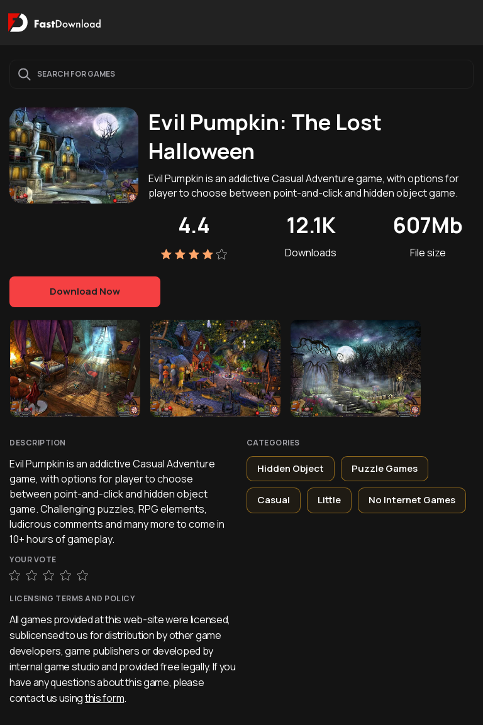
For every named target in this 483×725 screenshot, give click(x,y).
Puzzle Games (385, 468)
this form (104, 698)
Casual (273, 499)
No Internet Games (412, 499)
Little (329, 499)
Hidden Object (290, 468)
